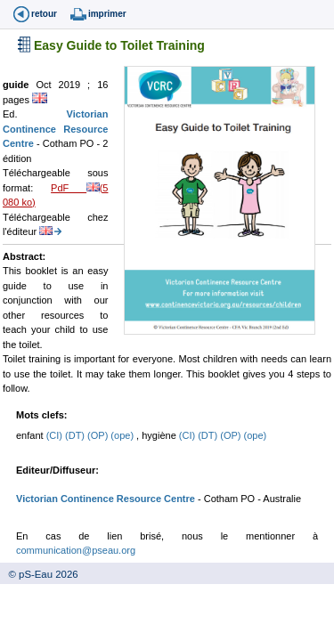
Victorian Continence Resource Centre (55, 129)
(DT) (76, 435)
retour (44, 14)
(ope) (123, 435)
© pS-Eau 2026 (39, 574)
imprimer (107, 14)
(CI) (55, 435)
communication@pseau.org (75, 550)
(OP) (98, 435)
